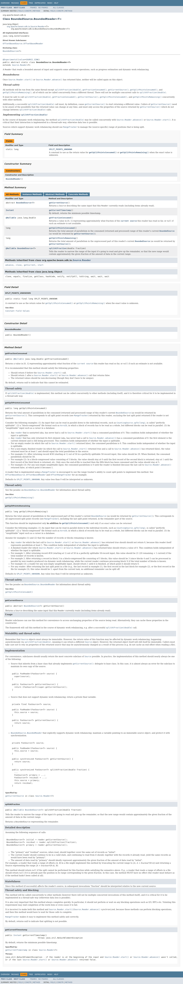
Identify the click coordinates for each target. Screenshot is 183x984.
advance (9, 265)
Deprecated (40, 3)
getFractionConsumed (60, 218)
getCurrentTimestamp (60, 210)
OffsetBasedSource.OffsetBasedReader (23, 43)
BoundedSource (10, 51)
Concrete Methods (78, 194)
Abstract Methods (55, 194)
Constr (27, 11)
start (40, 265)
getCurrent (29, 265)
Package (15, 3)
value (22, 59)
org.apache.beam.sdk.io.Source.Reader (26, 26)
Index (49, 3)
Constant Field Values (17, 311)
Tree (31, 3)
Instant (10, 210)
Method (36, 11)
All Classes (58, 8)
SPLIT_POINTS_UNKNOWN (60, 149)
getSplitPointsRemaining (62, 238)
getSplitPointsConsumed (61, 228)
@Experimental (10, 59)
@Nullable (11, 218)
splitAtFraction (57, 248)
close (19, 265)
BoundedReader (13, 179)
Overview (5, 3)
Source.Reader (19, 65)
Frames (33, 8)
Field (20, 11)
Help (56, 3)
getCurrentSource (58, 203)
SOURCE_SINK (32, 59)
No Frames (43, 8)
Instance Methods (32, 194)
